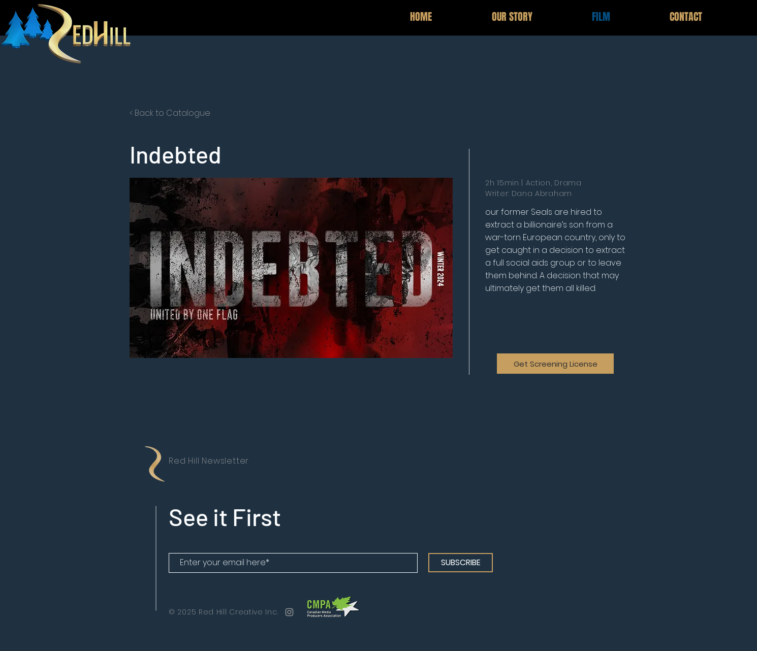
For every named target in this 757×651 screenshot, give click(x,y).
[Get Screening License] (555, 363)
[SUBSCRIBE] (460, 562)
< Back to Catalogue (170, 113)
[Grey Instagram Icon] (289, 612)
